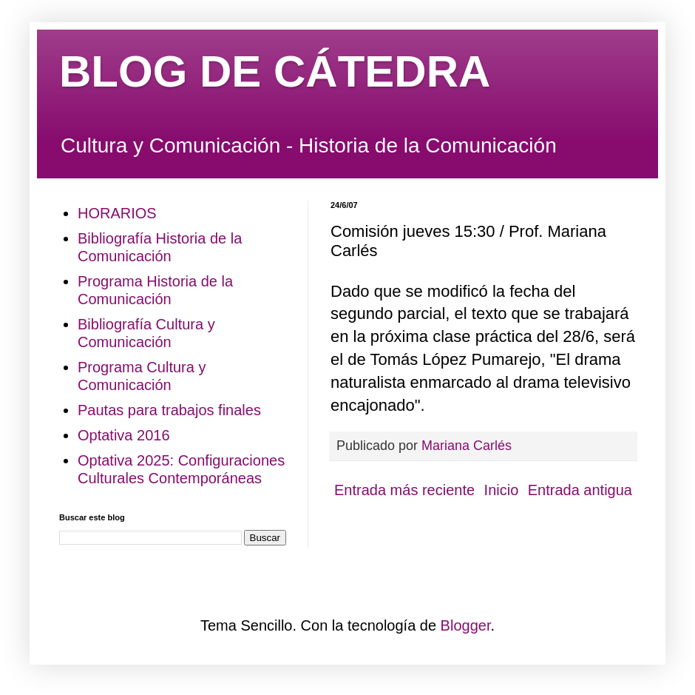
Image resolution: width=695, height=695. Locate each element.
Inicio (501, 490)
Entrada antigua (580, 490)
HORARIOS (117, 213)
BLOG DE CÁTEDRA (274, 71)
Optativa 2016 (124, 435)
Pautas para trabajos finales (169, 410)
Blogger (466, 625)
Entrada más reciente (404, 490)
